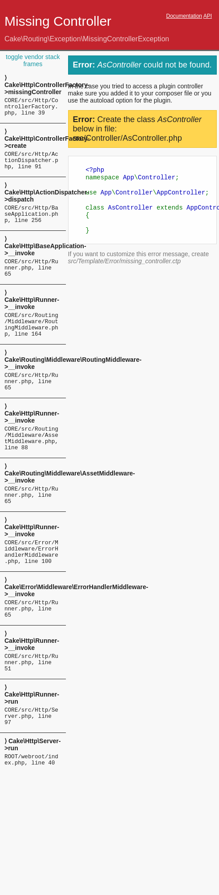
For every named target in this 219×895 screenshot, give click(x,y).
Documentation (184, 16)
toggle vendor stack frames (33, 60)
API (207, 16)
